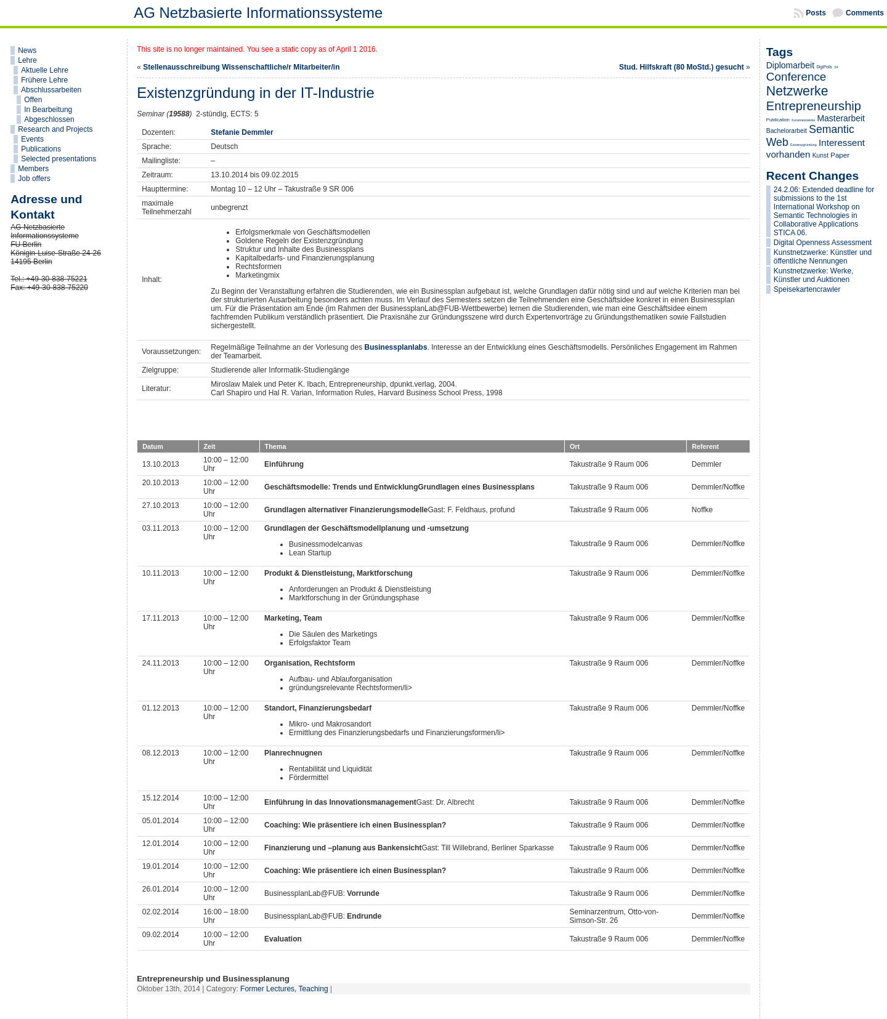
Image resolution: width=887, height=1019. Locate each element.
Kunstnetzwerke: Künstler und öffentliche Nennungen (823, 256)
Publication (778, 120)
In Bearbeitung (48, 109)
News (27, 50)
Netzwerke (797, 91)
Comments (865, 13)
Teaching (313, 989)
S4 (836, 67)
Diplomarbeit (790, 65)
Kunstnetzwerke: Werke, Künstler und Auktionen (814, 275)
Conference (796, 76)
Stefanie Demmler (242, 132)
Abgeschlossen (49, 119)
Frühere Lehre (44, 80)
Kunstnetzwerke (803, 120)
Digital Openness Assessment (823, 242)
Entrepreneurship (813, 106)
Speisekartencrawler (807, 289)
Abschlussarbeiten (51, 90)
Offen (33, 99)
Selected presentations (58, 159)
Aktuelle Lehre (44, 70)
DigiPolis (824, 67)
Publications (41, 149)
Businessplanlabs (396, 347)
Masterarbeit (840, 118)
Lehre (27, 60)
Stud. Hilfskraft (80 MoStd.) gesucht (681, 67)
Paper (839, 155)
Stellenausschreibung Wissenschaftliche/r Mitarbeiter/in (241, 67)
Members (33, 168)
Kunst (820, 155)
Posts (816, 13)
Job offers (34, 178)
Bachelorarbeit (786, 130)
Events (32, 139)
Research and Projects (55, 129)
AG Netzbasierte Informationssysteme (258, 12)
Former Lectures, (269, 989)
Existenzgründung (803, 145)
